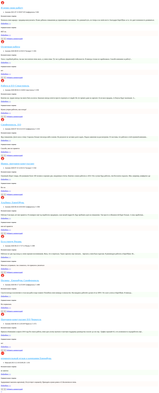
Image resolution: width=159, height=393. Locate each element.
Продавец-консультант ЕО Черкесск (21, 319)
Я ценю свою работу (12, 7)
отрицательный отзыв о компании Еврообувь (26, 358)
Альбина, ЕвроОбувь (12, 202)
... (1, 391)
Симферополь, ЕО (11, 124)
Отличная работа (10, 46)
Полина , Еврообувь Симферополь (20, 280)
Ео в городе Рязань (11, 241)
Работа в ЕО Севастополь (15, 85)
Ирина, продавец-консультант (17, 163)
